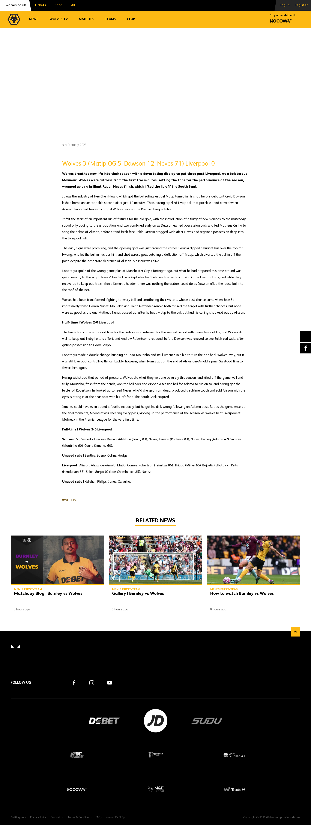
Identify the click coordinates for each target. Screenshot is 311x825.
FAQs (99, 817)
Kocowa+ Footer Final (77, 789)
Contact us (57, 817)
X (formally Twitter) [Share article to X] (305, 336)
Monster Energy (155, 755)
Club (131, 19)
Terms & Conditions (80, 817)
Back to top (295, 631)
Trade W (234, 789)
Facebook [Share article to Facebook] (305, 348)
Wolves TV (59, 19)
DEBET (104, 721)
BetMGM (77, 755)
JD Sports (155, 721)
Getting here (18, 817)
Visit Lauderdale (234, 755)
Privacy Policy (38, 817)
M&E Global (155, 789)
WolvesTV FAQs (115, 817)
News (33, 19)
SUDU (207, 721)
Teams (110, 19)
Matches (86, 19)
